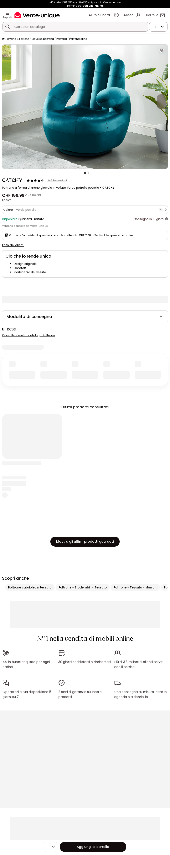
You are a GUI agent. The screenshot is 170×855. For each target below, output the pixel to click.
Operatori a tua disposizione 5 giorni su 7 (26, 694)
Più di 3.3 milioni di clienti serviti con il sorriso (138, 664)
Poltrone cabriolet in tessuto (30, 587)
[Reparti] (7, 13)
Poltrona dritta (78, 39)
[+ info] (166, 219)
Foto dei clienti (13, 245)
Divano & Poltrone (18, 39)
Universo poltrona (43, 39)
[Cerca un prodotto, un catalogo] (7, 27)
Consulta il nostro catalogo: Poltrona (28, 335)
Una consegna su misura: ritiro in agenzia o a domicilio (140, 694)
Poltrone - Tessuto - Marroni (135, 587)
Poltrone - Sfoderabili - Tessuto (82, 587)
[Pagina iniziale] (3, 39)
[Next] (161, 101)
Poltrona (61, 39)
